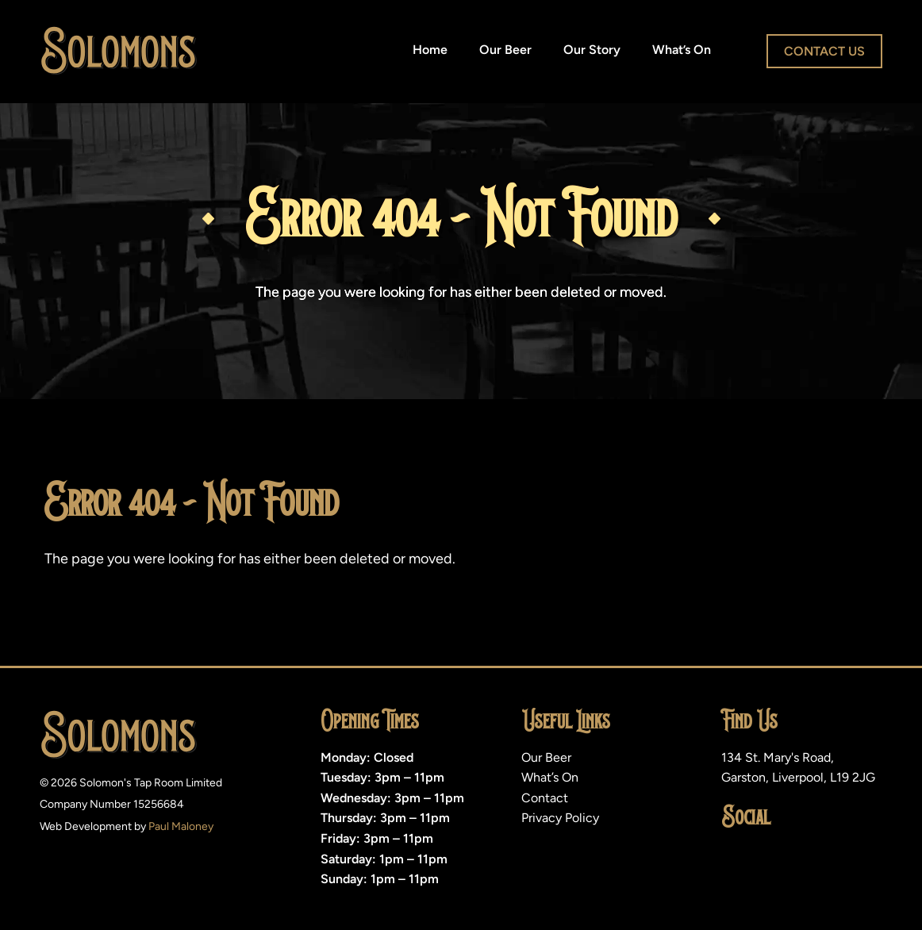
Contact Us (824, 51)
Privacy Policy (560, 817)
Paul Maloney (180, 826)
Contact (544, 797)
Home (430, 49)
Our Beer (505, 49)
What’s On (681, 49)
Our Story (591, 49)
